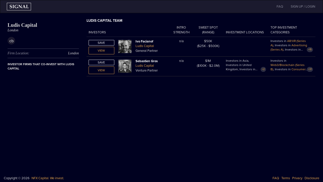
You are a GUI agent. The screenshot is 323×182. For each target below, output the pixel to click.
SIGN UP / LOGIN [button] (303, 7)
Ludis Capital (145, 46)
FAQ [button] (280, 7)
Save (101, 42)
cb (11, 40)
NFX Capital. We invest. (48, 178)
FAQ (276, 178)
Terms (285, 178)
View (101, 50)
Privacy (297, 178)
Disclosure (312, 178)
